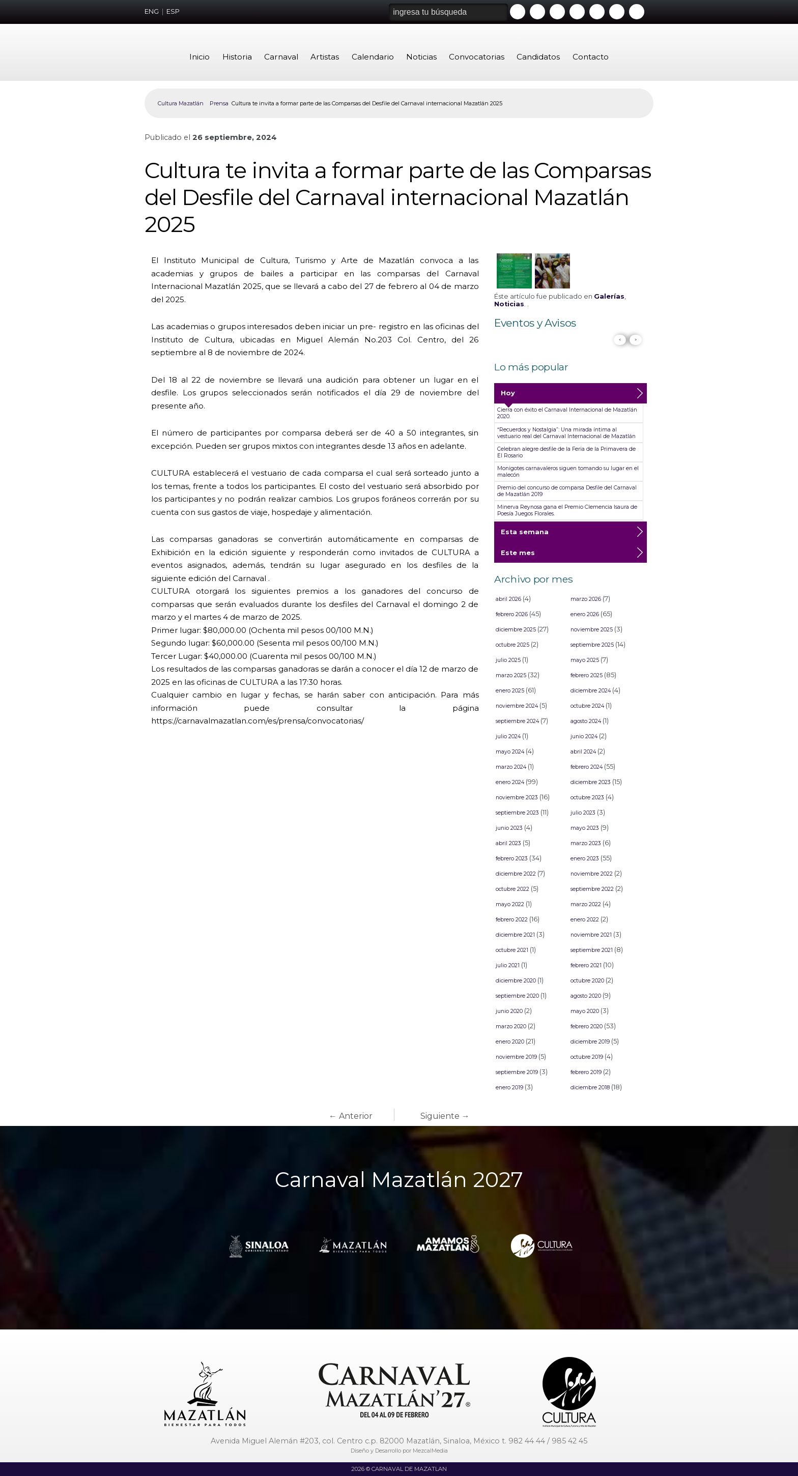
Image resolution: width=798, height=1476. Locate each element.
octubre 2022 (512, 889)
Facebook (537, 11)
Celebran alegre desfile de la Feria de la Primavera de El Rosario (566, 452)
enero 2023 (585, 858)
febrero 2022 (512, 919)
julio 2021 (508, 965)
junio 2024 (584, 736)
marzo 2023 (586, 843)
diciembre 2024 (591, 690)
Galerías (609, 296)
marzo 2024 (511, 767)
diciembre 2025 (516, 629)
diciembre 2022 (516, 874)
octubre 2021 (512, 950)
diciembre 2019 (590, 1041)
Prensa (219, 103)
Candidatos (538, 57)
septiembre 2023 (517, 812)
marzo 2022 (586, 904)
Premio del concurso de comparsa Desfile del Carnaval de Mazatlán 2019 (567, 491)
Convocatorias (476, 57)
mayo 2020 (585, 1011)
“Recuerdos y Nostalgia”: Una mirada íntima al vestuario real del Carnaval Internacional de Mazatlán (566, 433)
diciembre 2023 (591, 782)
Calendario (373, 57)
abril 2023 (508, 843)
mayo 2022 (510, 904)
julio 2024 (508, 736)
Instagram (577, 11)
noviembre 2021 (591, 935)
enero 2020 (510, 1041)
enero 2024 (510, 782)
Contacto (591, 57)
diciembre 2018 (590, 1087)
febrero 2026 (512, 614)
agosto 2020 (586, 996)
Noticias (421, 57)
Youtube (517, 11)
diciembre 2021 (515, 935)
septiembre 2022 (592, 889)
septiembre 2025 (592, 645)
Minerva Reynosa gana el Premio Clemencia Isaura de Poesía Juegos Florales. (567, 510)
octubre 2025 (512, 645)
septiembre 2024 (517, 721)
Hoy (508, 396)
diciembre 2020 (516, 980)
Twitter (557, 11)
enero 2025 (510, 690)
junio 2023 (509, 828)
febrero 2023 (512, 858)
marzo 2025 (511, 675)
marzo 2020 (511, 1026)
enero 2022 (585, 919)
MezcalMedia (430, 1450)
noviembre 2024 (517, 706)
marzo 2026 (586, 599)
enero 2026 (585, 614)
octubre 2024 (587, 706)
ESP (173, 11)
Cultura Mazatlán (181, 103)
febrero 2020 (587, 1026)
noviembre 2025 (592, 629)
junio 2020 (509, 1011)
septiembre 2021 (592, 950)
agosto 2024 (586, 721)
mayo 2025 (585, 660)
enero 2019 (509, 1087)
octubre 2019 (587, 1057)
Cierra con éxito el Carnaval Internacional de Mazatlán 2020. (567, 413)
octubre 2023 (587, 797)
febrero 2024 (587, 767)
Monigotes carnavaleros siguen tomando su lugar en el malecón (568, 471)
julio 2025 (508, 660)
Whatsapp (597, 11)
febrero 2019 (586, 1072)
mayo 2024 (510, 751)
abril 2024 (583, 751)
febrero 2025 (587, 675)
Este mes (518, 556)
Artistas (324, 57)
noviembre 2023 (517, 797)
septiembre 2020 (517, 996)
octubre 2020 (587, 980)
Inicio (199, 57)
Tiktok (616, 11)
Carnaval (281, 57)
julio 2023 (583, 812)
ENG (152, 11)
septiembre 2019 (517, 1072)
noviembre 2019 (516, 1057)
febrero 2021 (586, 965)
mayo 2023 (585, 828)
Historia (237, 57)
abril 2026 (508, 599)
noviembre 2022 (592, 874)
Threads (636, 11)
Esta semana (525, 535)
